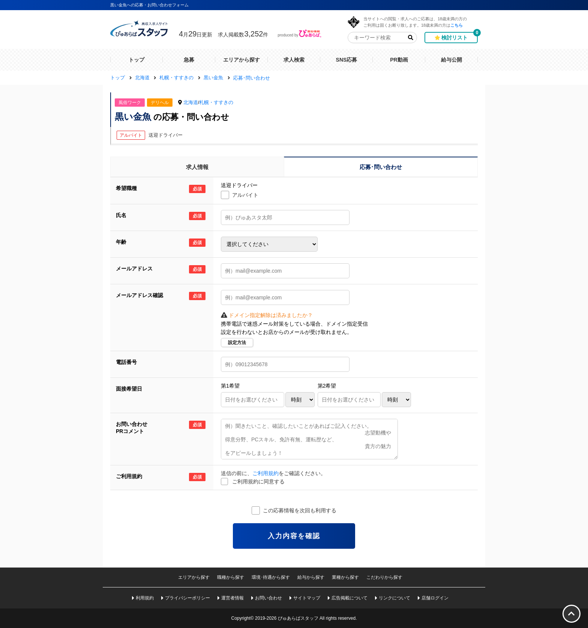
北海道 (190, 102)
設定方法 (237, 342)
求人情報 (197, 167)
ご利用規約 (265, 473)
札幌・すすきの (216, 102)
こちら (456, 25)
